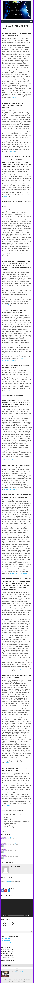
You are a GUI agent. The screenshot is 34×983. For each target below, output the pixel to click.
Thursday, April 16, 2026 (8, 955)
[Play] (3, 915)
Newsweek (12, 151)
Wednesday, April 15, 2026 (8, 957)
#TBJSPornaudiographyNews (9, 923)
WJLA (8, 305)
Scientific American (20, 670)
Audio (10, 979)
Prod (15, 979)
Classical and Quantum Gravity (18, 573)
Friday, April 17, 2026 (7, 953)
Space (8, 762)
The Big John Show (5, 938)
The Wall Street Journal (10, 489)
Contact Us (12, 981)
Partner (9, 978)
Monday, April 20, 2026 (8, 951)
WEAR (8, 390)
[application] (17, 908)
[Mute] (28, 915)
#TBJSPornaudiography (8, 921)
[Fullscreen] (31, 915)
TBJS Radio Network (6, 942)
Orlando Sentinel (8, 460)
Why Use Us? (27, 979)
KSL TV (5, 255)
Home (5, 979)
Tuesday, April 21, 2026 (8, 949)
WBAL (9, 805)
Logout (24, 981)
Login (18, 981)
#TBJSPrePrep (22, 30)
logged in (9, 881)
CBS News (6, 196)
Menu (3, 21)
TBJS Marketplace (5, 940)
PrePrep (6, 831)
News (20, 979)
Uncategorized (6, 927)
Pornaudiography (4, 30)
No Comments (29, 30)
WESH (14, 97)
